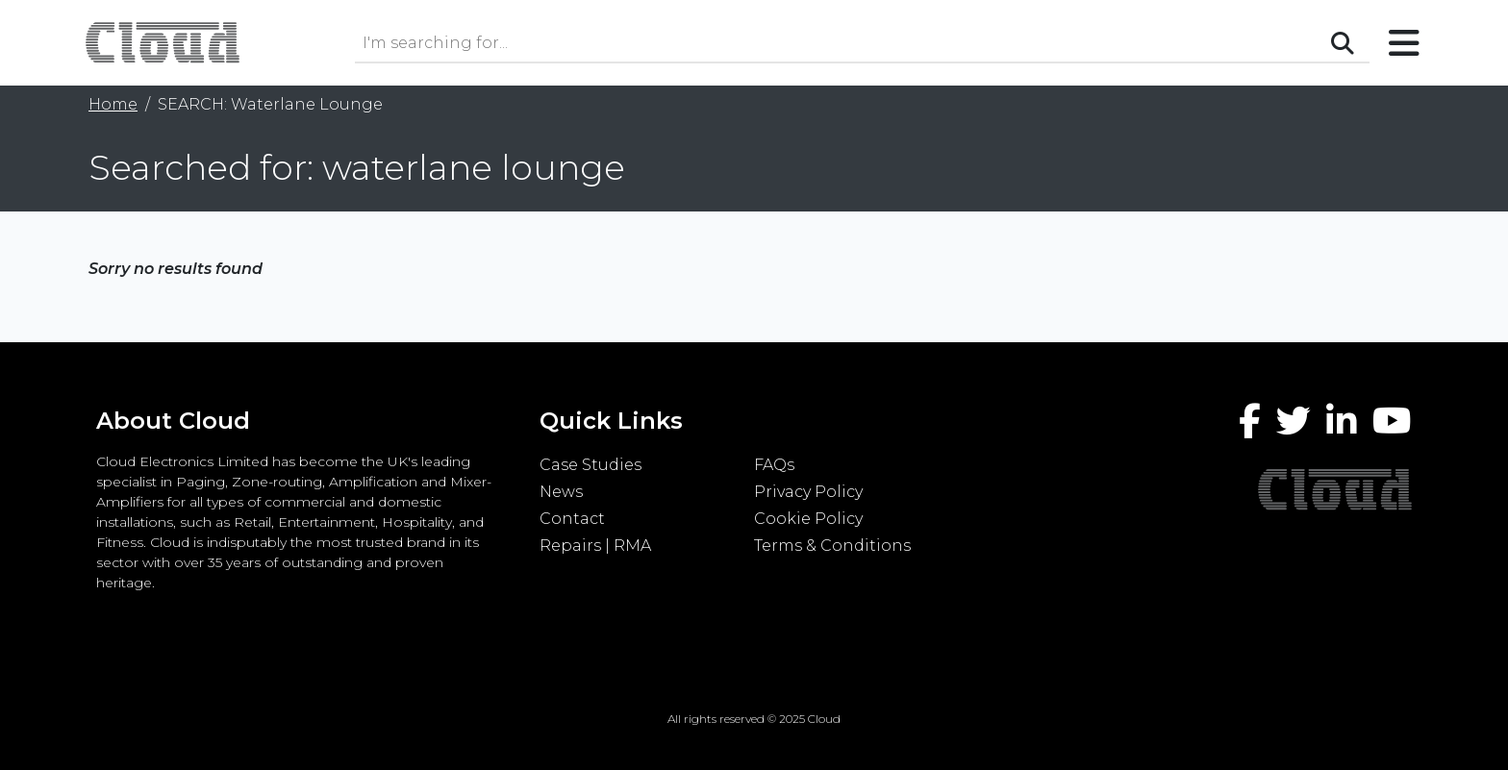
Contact (572, 518)
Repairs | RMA (595, 545)
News (561, 492)
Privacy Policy (808, 492)
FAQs (774, 465)
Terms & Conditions (832, 545)
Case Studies (590, 465)
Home (113, 104)
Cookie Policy (808, 518)
